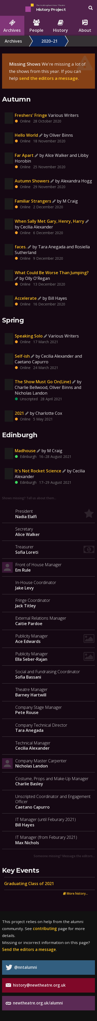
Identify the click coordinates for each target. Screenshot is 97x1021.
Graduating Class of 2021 (29, 883)
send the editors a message (48, 78)
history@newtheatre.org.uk (36, 985)
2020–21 (49, 41)
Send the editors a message (29, 949)
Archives (13, 41)
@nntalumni (21, 967)
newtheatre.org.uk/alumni (34, 1003)
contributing (45, 928)
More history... (75, 893)
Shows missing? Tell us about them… (29, 498)
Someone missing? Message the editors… (64, 856)
